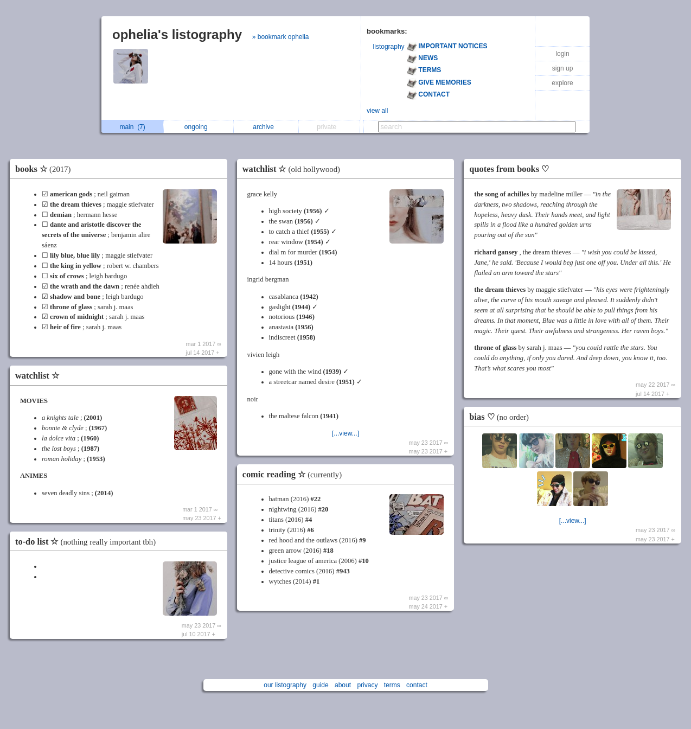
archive (266, 127)
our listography (285, 685)
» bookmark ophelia (280, 37)
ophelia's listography (177, 34)
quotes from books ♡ (509, 169)
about (343, 685)
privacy (367, 685)
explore (562, 83)
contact (416, 685)
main (132, 127)
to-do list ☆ (88, 541)
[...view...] (345, 433)
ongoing (198, 127)
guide (320, 685)
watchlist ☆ (37, 375)
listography (389, 46)
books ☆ (45, 169)
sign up (562, 68)
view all (377, 110)
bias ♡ (501, 417)
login (562, 53)
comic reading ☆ (294, 474)
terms (392, 685)
